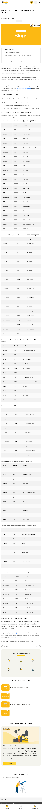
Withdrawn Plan (15, 777)
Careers (9, 777)
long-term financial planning (24, 88)
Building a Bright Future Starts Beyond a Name (16, 61)
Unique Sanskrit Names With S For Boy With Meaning (18, 55)
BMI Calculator (4, 777)
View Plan (9, 763)
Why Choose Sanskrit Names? (12, 52)
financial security (17, 633)
